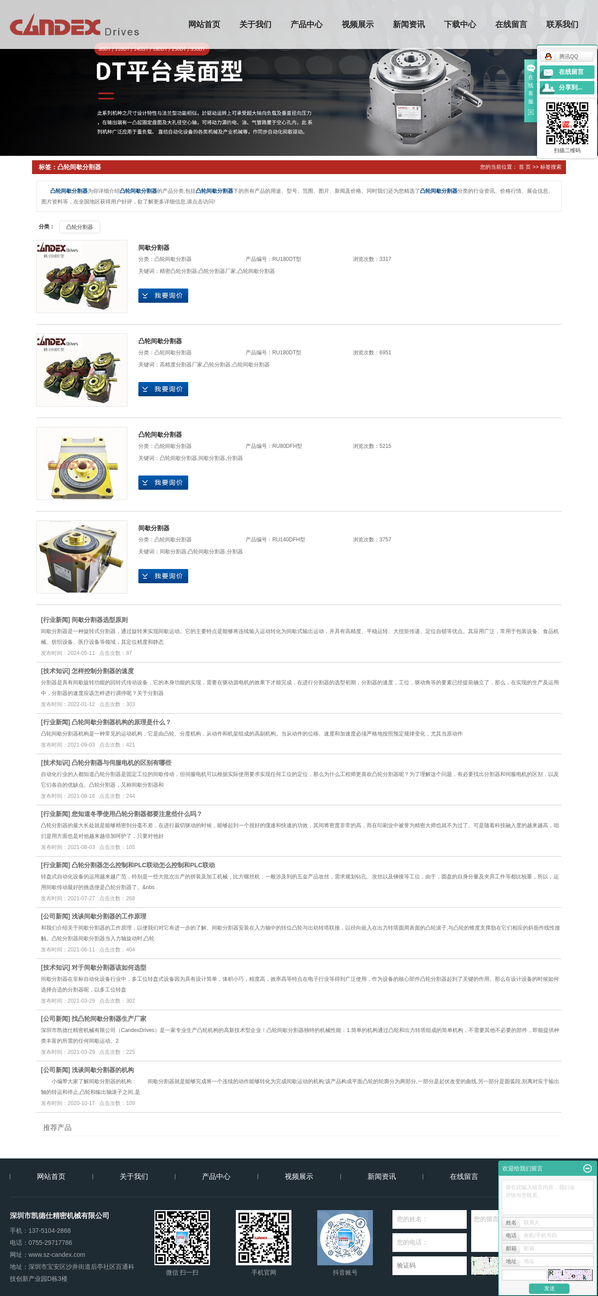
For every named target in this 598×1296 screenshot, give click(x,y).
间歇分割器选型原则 (100, 619)
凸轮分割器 (79, 227)
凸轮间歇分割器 (173, 259)
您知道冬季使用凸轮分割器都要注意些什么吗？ (137, 813)
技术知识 (55, 670)
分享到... (570, 87)
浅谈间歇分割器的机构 (103, 1069)
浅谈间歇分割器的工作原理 (109, 916)
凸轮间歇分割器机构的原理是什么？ (121, 722)
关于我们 (256, 24)
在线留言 (512, 24)
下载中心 (460, 24)
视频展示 (358, 24)
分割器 (235, 458)
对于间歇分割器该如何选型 (109, 967)
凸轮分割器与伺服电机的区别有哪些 (121, 762)
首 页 (525, 167)
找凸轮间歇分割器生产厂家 (109, 1018)
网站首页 (205, 24)
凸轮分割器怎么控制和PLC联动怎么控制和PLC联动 (143, 865)
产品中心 (307, 24)
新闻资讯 (409, 24)
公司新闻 (55, 916)
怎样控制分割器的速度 (103, 670)
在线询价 (163, 295)
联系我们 (563, 24)
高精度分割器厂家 (181, 365)
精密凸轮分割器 (178, 271)
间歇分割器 (154, 247)
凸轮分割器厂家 (217, 271)
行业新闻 (55, 619)
